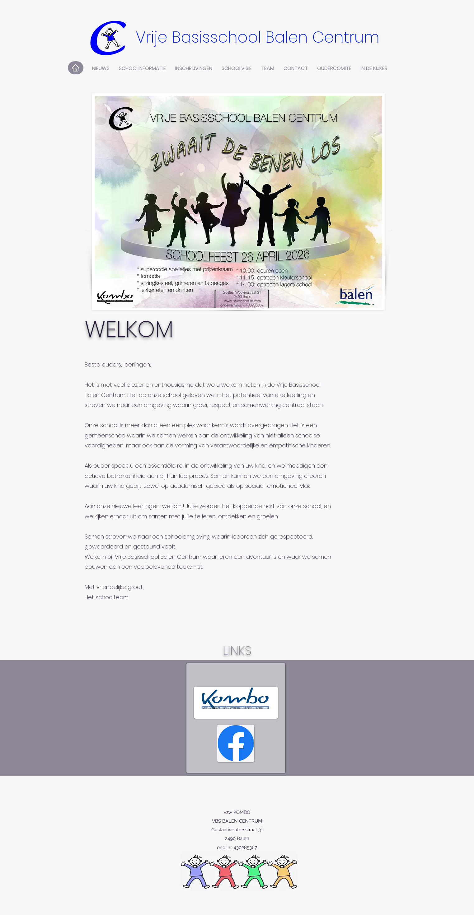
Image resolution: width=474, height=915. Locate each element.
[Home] (75, 67)
